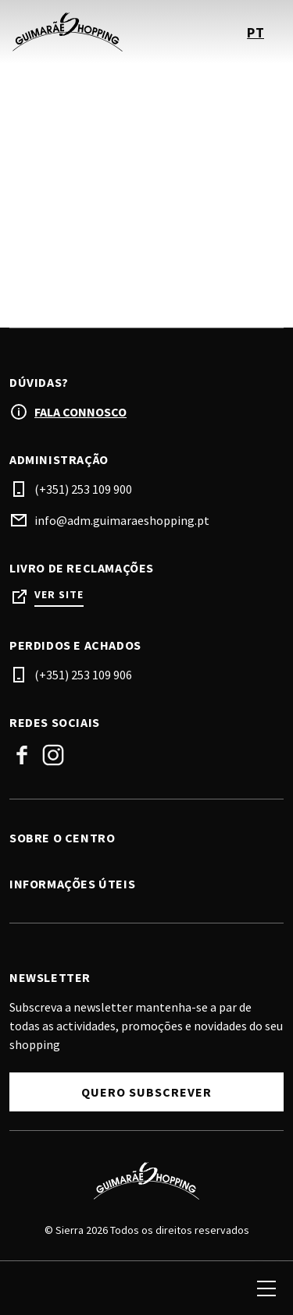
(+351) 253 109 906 (83, 674)
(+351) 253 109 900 (83, 489)
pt (255, 32)
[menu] (266, 1288)
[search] (29, 1288)
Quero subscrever (146, 1092)
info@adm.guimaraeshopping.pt (121, 520)
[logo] (80, 31)
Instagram (53, 755)
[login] (209, 1288)
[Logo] (146, 1181)
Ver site (59, 594)
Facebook (21, 755)
